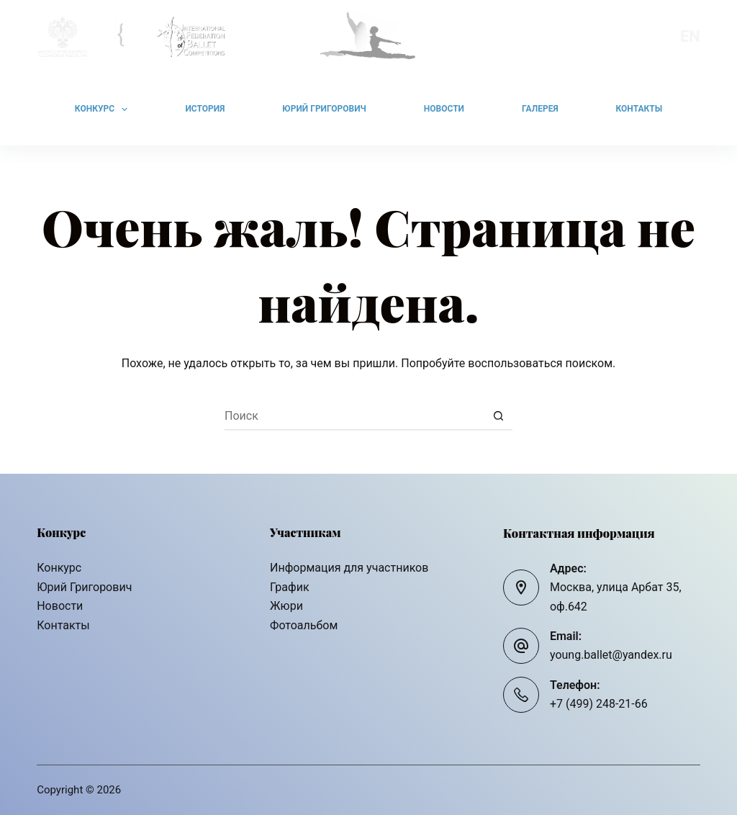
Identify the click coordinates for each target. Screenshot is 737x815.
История (205, 109)
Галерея (540, 109)
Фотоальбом (304, 625)
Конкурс (104, 109)
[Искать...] (354, 416)
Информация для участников (349, 568)
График (289, 587)
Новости (444, 109)
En (690, 36)
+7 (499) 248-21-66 (599, 704)
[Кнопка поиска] (498, 416)
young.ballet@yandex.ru (611, 655)
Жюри (286, 606)
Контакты (639, 109)
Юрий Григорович (324, 109)
